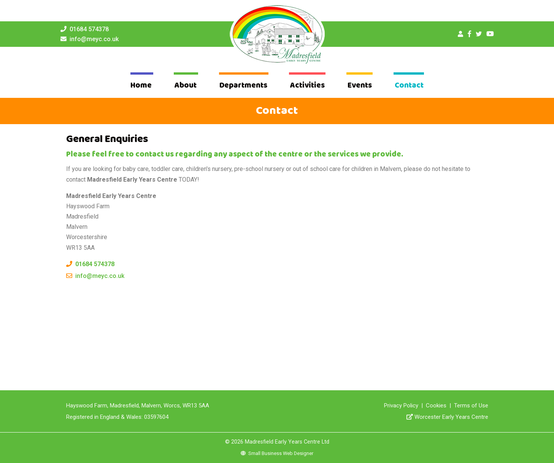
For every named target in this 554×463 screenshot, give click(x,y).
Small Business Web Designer (277, 453)
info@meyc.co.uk (94, 39)
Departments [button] (243, 85)
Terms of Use (471, 405)
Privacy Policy (401, 405)
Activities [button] (307, 85)
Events (360, 85)
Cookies (436, 405)
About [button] (186, 85)
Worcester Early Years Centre (451, 417)
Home (141, 85)
